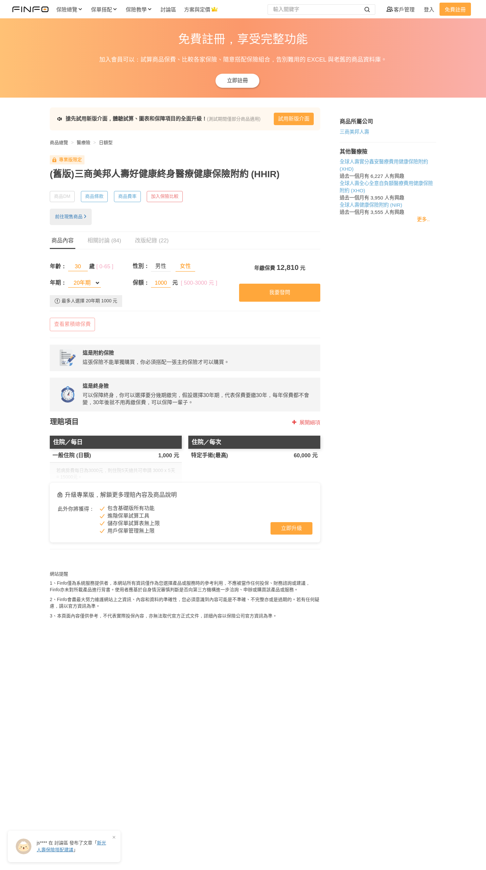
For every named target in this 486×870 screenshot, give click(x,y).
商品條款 (94, 196)
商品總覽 (59, 142)
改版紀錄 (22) (152, 240)
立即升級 (289, 528)
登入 (429, 9)
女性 (184, 266)
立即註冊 (237, 80)
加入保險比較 (164, 196)
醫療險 (83, 142)
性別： (140, 266)
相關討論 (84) (104, 240)
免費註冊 (455, 9)
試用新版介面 (292, 119)
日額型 (106, 142)
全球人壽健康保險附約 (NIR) (369, 205)
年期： (58, 283)
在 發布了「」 (71, 846)
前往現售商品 (70, 216)
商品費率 (127, 196)
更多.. (423, 219)
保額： (140, 283)
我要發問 (278, 292)
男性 (160, 266)
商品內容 (62, 240)
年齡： (58, 266)
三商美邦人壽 (352, 132)
